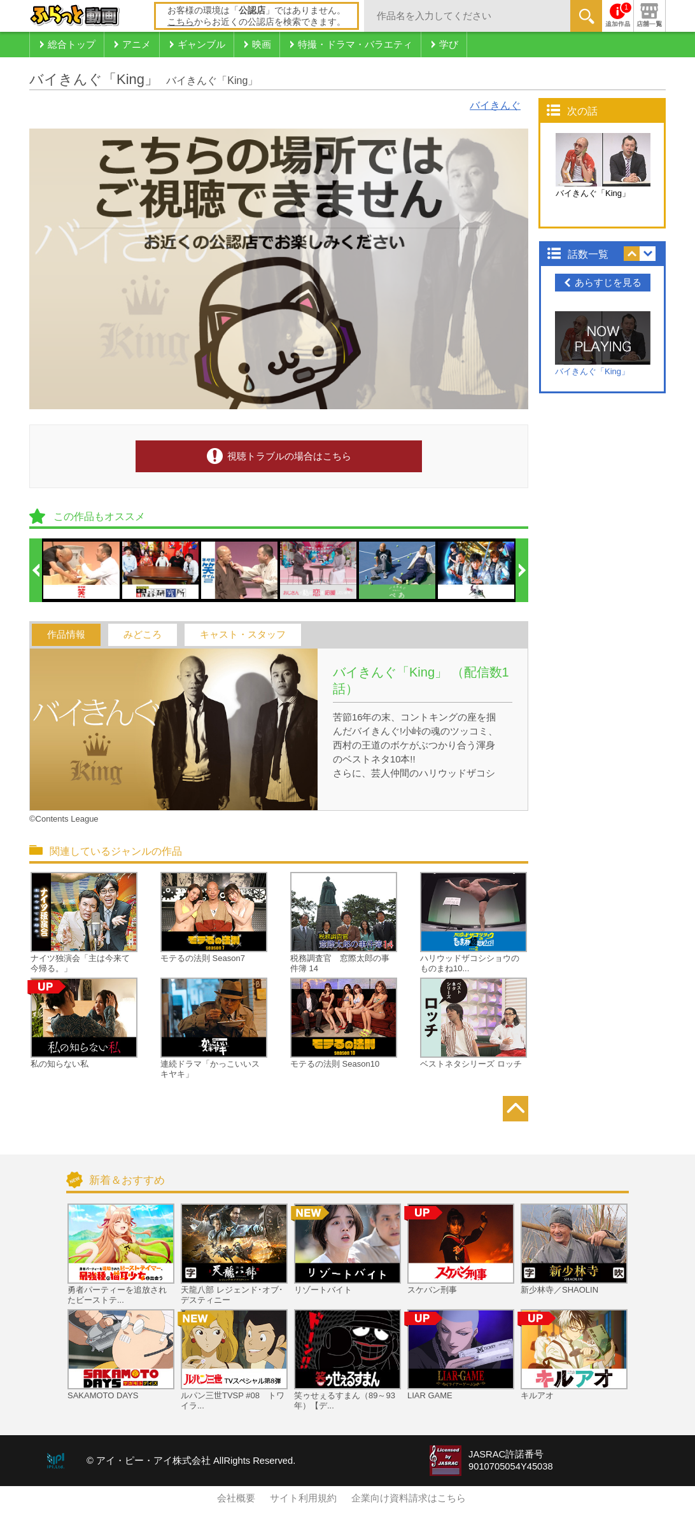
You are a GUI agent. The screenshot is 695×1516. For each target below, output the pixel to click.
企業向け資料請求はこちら (408, 1498)
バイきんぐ (495, 105)
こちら (180, 22)
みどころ (142, 634)
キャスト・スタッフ (243, 634)
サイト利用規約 (303, 1498)
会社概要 (236, 1498)
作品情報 (66, 634)
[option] (82, 570)
